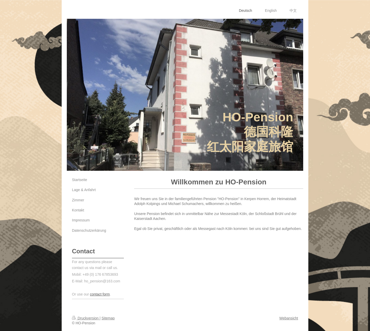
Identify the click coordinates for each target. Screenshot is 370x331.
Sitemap (108, 318)
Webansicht (288, 318)
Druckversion (85, 318)
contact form (100, 294)
